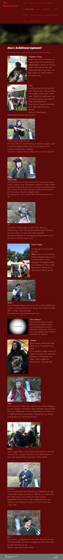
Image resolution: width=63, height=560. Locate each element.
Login (56, 556)
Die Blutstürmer (10, 4)
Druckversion (9, 556)
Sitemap (15, 556)
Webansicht (55, 557)
